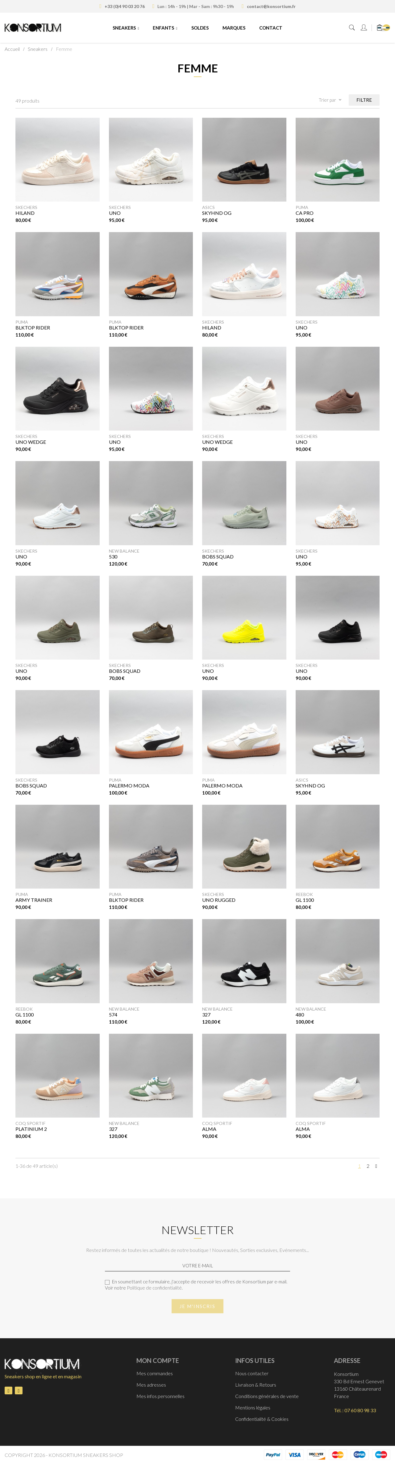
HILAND (25, 213)
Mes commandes (154, 1373)
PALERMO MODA (129, 785)
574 (113, 1014)
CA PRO (305, 213)
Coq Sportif (30, 1123)
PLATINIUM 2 (31, 1129)
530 (113, 556)
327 (206, 1014)
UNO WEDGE (30, 442)
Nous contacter (251, 1373)
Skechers (26, 207)
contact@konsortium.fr (271, 6)
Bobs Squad (31, 785)
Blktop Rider (32, 327)
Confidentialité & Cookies (262, 1419)
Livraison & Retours (255, 1385)
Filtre (364, 100)
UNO (115, 213)
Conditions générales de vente (267, 1396)
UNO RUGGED (218, 900)
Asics (208, 207)
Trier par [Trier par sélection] (331, 100)
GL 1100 (305, 900)
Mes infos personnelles (160, 1396)
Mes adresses (151, 1385)
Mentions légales (252, 1407)
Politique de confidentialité (154, 1287)
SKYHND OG (216, 213)
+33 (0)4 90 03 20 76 (125, 6)
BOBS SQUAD (218, 556)
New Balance (124, 551)
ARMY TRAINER (33, 900)
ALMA (209, 1129)
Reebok (304, 894)
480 (300, 1014)
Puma (302, 207)
